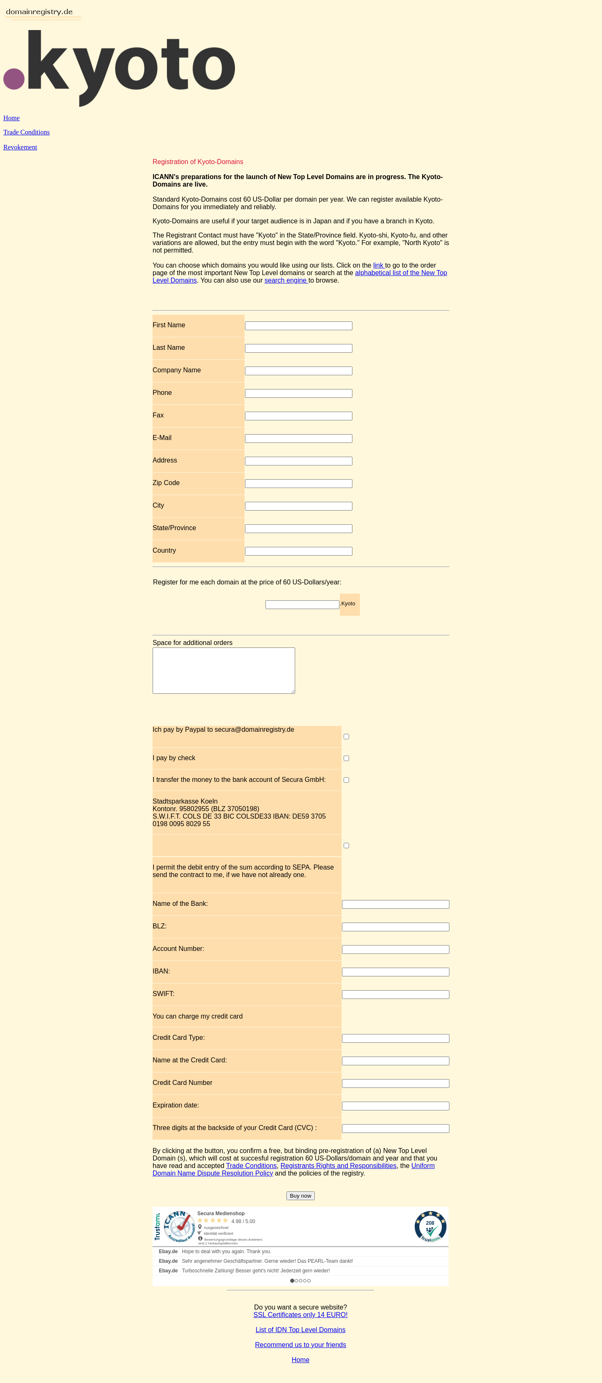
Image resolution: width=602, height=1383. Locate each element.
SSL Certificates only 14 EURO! (300, 1323)
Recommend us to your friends (300, 1353)
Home (11, 117)
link (379, 265)
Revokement (20, 147)
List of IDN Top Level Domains (301, 1338)
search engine (287, 280)
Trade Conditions (26, 132)
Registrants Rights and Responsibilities (338, 1174)
